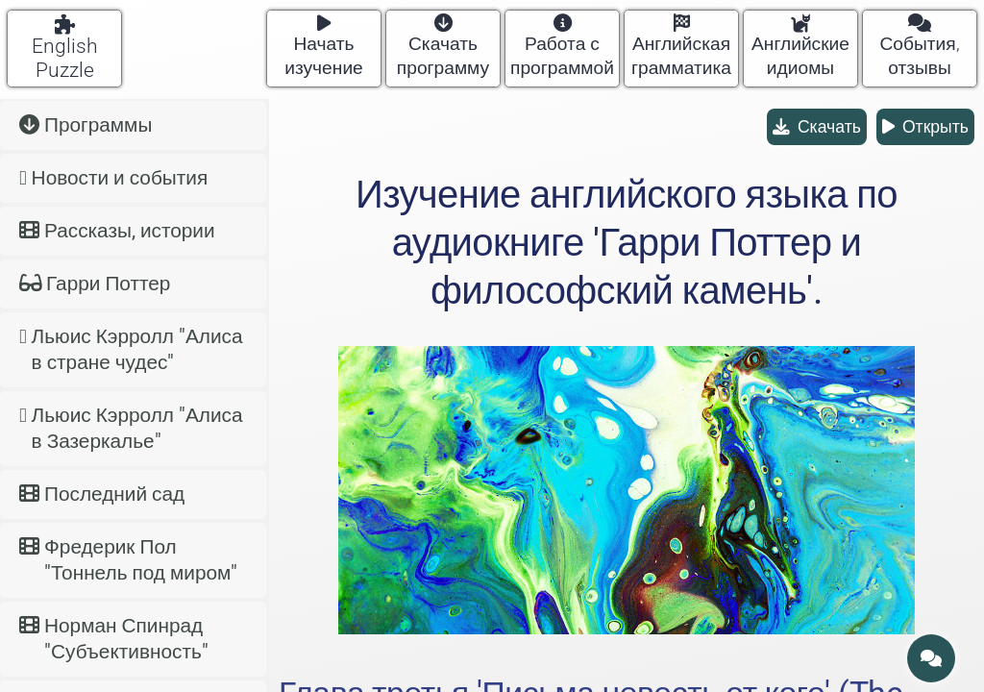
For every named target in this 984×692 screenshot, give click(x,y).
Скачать (817, 126)
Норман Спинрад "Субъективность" (114, 638)
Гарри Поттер (94, 283)
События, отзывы (919, 46)
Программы (85, 124)
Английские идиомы (800, 46)
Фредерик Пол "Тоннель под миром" (128, 559)
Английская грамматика (681, 46)
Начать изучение (323, 46)
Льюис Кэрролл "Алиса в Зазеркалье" (131, 428)
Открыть (925, 126)
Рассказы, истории (117, 230)
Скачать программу (443, 46)
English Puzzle (65, 48)
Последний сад (101, 494)
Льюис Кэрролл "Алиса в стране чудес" (131, 349)
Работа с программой (562, 46)
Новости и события (113, 177)
